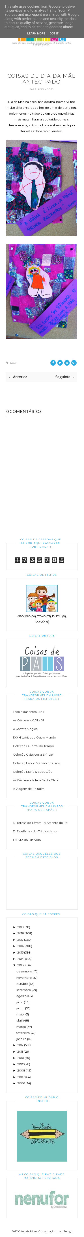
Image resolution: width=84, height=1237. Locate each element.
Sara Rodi (37, 89)
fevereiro (23, 1033)
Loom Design (64, 1231)
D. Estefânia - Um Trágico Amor (35, 831)
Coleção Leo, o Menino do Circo (36, 763)
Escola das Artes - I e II (28, 712)
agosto (21, 996)
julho (19, 1002)
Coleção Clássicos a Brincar (33, 754)
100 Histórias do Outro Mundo (34, 737)
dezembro (24, 971)
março (21, 1027)
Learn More (36, 33)
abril (19, 1020)
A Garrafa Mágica (25, 729)
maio (20, 1014)
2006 (21, 1083)
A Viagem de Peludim (29, 789)
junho (20, 1008)
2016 (20, 946)
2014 (20, 959)
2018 (20, 933)
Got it (54, 33)
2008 (21, 1070)
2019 (20, 927)
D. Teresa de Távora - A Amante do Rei (40, 823)
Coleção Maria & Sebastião (32, 771)
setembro (23, 990)
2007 (21, 1077)
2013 (20, 965)
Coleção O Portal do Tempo (33, 746)
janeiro (21, 1039)
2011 (20, 1051)
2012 (20, 1045)
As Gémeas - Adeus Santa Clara (35, 780)
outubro (22, 984)
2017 (20, 939)
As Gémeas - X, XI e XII (29, 720)
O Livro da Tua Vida (27, 840)
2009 (21, 1064)
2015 (20, 952)
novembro (24, 977)
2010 (20, 1058)
